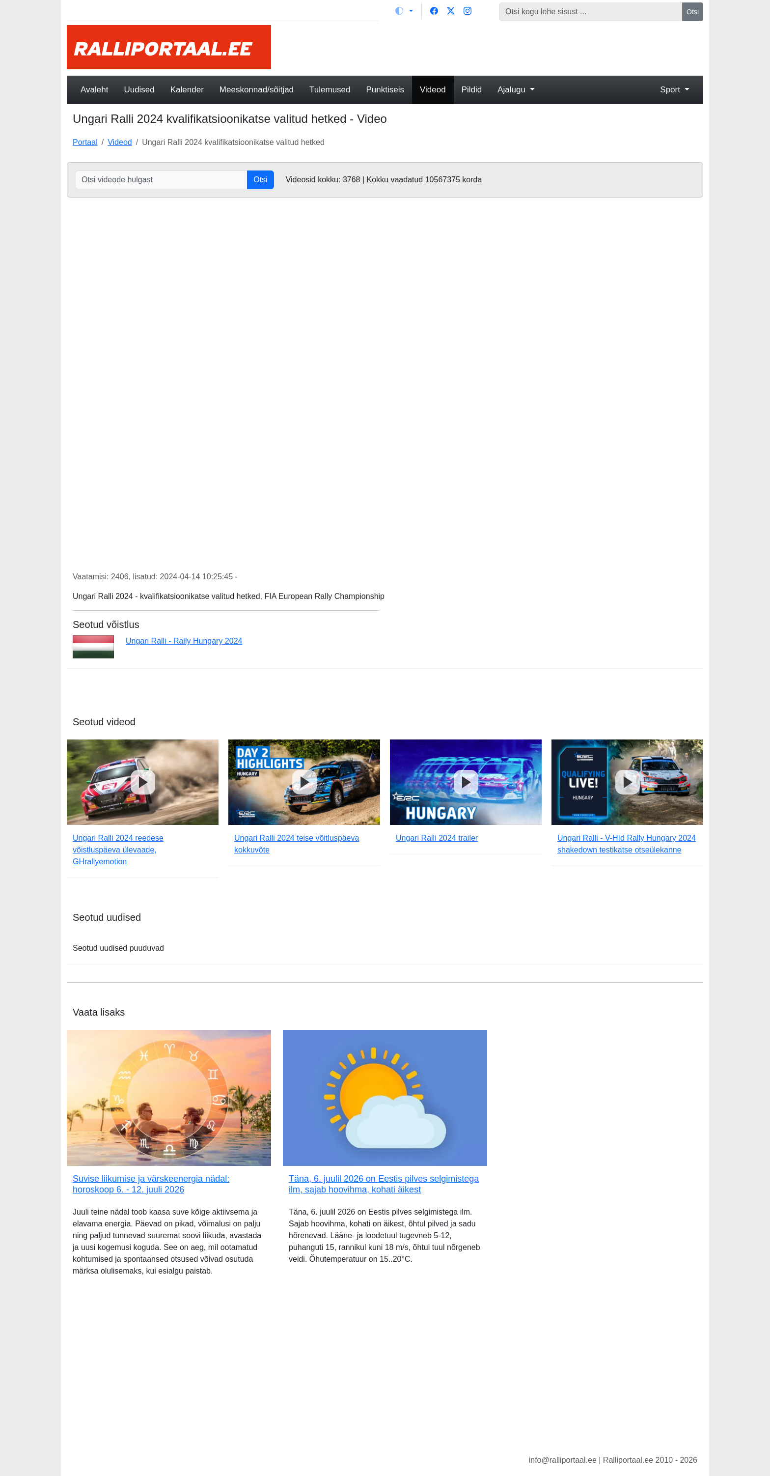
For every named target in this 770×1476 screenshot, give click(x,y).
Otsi (693, 12)
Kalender (187, 89)
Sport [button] (671, 89)
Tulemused (329, 89)
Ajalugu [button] (512, 89)
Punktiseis (385, 89)
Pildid (472, 89)
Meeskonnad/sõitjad (257, 89)
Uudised (139, 89)
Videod (433, 89)
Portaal (85, 142)
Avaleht (94, 89)
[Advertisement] (493, 47)
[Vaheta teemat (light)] (404, 10)
